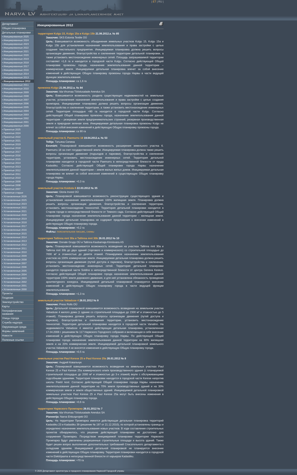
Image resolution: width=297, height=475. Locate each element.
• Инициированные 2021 (15, 51)
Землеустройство (13, 302)
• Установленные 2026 (14, 196)
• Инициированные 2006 (15, 103)
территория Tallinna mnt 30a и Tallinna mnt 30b (68, 238)
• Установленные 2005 (14, 271)
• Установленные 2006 (14, 267)
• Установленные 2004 (14, 274)
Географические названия (12, 312)
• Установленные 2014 (14, 237)
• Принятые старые (12, 192)
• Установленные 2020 (14, 215)
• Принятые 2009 (11, 181)
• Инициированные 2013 (15, 77)
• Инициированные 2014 (15, 73)
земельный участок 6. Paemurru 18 (60, 137)
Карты (5, 306)
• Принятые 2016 (11, 155)
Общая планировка (14, 28)
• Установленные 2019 (14, 218)
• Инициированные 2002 (15, 118)
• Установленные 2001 (14, 285)
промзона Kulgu (48, 87)
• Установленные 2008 (14, 259)
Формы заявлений (13, 331)
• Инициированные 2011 (15, 85)
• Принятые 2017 (11, 152)
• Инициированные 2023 (15, 44)
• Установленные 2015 (14, 233)
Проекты (7, 293)
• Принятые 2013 (11, 166)
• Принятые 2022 (11, 137)
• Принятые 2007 (11, 189)
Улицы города (10, 318)
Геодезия (7, 297)
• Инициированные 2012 (16, 81)
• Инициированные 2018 (15, 62)
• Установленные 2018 (14, 222)
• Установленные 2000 (14, 289)
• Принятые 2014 (11, 163)
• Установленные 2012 (14, 244)
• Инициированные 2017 (15, 66)
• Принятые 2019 (11, 144)
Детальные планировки (16, 32)
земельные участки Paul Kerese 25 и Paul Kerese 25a (72, 358)
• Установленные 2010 (14, 252)
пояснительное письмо (71, 231)
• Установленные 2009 (14, 256)
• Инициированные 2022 (15, 47)
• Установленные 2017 (14, 226)
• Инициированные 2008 (15, 96)
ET (154, 1)
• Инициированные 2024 (15, 40)
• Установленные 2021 (14, 211)
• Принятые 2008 (11, 185)
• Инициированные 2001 (15, 122)
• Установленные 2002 (14, 282)
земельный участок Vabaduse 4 (58, 300)
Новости (7, 335)
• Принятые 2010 (11, 178)
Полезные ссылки (13, 339)
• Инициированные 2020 (15, 55)
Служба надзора (12, 322)
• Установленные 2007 (14, 263)
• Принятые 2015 (11, 159)
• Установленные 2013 (14, 241)
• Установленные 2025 (14, 200)
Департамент (10, 23)
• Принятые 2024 (11, 133)
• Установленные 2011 (14, 248)
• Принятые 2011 (11, 174)
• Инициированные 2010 (15, 88)
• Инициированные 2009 (15, 92)
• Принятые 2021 (11, 140)
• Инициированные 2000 (15, 126)
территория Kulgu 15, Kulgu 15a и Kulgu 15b (66, 33)
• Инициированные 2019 (15, 59)
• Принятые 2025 (11, 129)
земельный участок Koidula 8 (57, 188)
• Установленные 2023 (14, 204)
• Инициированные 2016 (15, 70)
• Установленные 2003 (14, 278)
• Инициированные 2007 (15, 100)
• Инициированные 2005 (15, 107)
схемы (90, 231)
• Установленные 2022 (14, 207)
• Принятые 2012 (11, 170)
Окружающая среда (14, 326)
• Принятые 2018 (11, 148)
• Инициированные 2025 (15, 36)
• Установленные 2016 (14, 230)
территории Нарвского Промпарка (60, 408)
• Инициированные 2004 (15, 111)
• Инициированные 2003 (15, 114)
